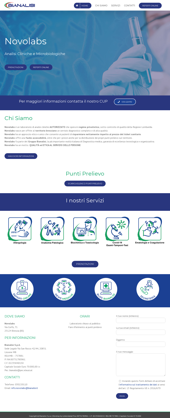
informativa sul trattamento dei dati (138, 384)
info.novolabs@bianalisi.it (24, 388)
